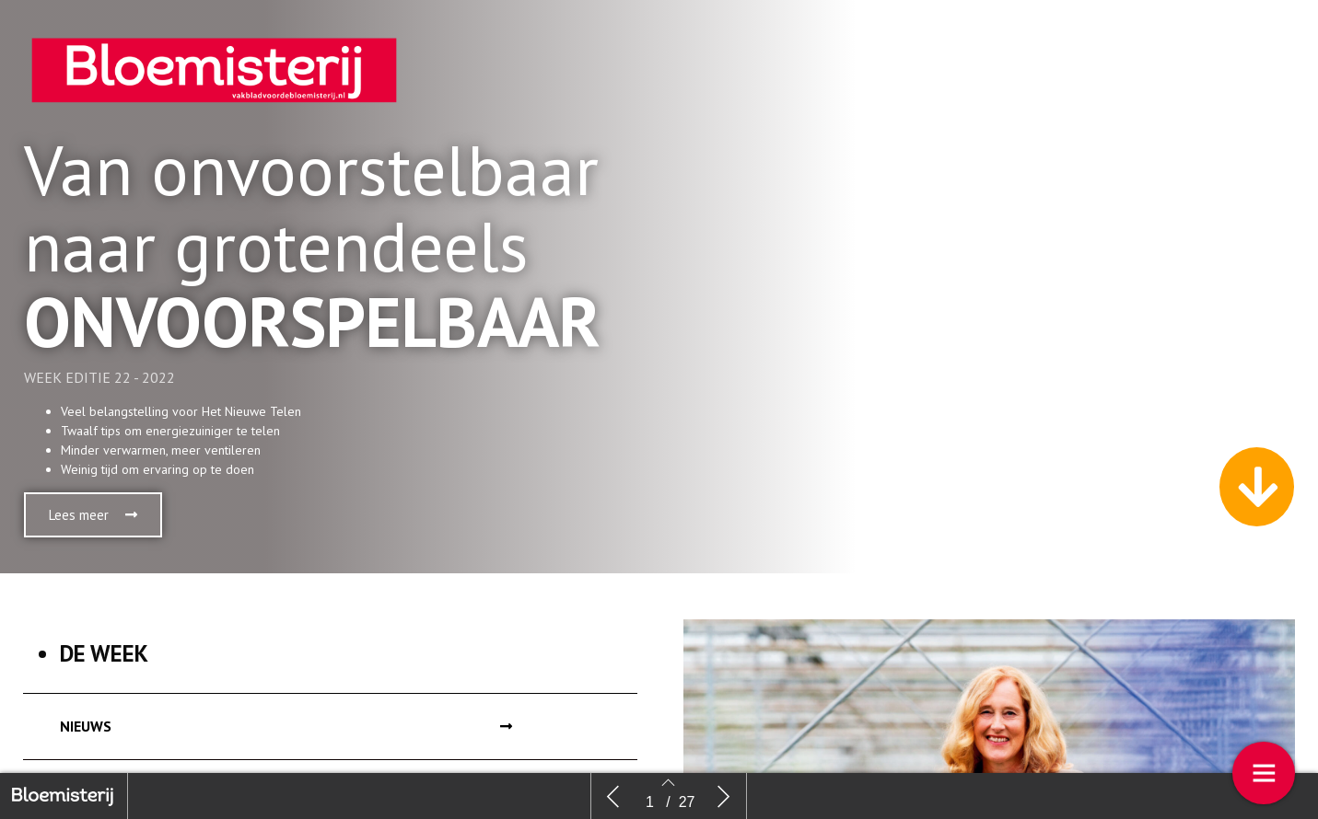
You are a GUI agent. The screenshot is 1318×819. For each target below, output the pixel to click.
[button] (93, 514)
